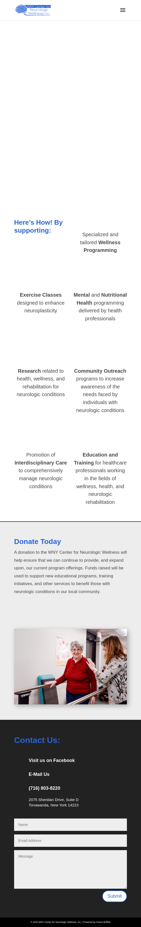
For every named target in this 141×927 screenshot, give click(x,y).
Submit (114, 896)
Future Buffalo (103, 922)
